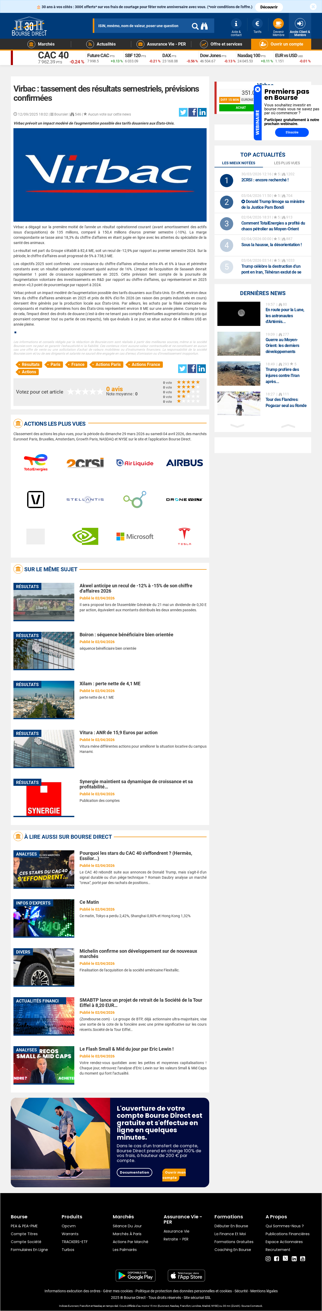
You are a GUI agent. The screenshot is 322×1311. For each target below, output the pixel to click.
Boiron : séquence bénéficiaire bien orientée (126, 634)
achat (241, 108)
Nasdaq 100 (248, 55)
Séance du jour (127, 1226)
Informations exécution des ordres (72, 1291)
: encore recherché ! (265, 179)
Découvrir (269, 7)
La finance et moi (230, 1233)
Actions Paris (108, 364)
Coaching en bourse (232, 1249)
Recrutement (278, 1249)
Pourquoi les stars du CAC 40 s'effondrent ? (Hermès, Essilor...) (136, 855)
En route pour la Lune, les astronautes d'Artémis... (285, 315)
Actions (29, 371)
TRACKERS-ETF (75, 1241)
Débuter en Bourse (231, 1226)
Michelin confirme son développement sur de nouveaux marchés (138, 953)
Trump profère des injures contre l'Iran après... (283, 375)
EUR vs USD (286, 55)
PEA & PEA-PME (24, 1226)
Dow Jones (210, 55)
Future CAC (98, 55)
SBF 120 (132, 55)
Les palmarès (125, 1249)
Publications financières (288, 1233)
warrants (70, 1233)
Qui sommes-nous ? (285, 1226)
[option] (263, 314)
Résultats (31, 364)
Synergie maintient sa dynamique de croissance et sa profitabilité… (136, 784)
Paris (55, 364)
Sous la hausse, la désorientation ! (271, 244)
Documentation (134, 1172)
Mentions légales (264, 1291)
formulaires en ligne (29, 1249)
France (78, 364)
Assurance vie (176, 1231)
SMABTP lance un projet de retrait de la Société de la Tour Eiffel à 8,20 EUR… (141, 1002)
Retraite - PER (176, 1239)
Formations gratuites (233, 1241)
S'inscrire (292, 132)
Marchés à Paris (127, 1233)
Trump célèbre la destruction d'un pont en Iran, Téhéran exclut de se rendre (271, 272)
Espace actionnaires (284, 1241)
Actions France (146, 364)
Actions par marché (130, 1241)
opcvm (69, 1226)
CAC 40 (53, 55)
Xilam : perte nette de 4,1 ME (110, 683)
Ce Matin (89, 902)
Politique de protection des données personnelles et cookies (183, 1291)
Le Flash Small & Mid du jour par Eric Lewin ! (127, 1049)
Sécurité (241, 1291)
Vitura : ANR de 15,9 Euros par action (119, 732)
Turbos (68, 1249)
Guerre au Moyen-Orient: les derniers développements (282, 345)
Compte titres (24, 1233)
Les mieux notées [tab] (238, 163)
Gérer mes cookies (118, 1291)
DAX (166, 55)
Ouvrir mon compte (174, 1175)
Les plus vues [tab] (287, 163)
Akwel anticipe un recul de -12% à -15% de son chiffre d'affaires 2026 (136, 588)
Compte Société (26, 1241)
